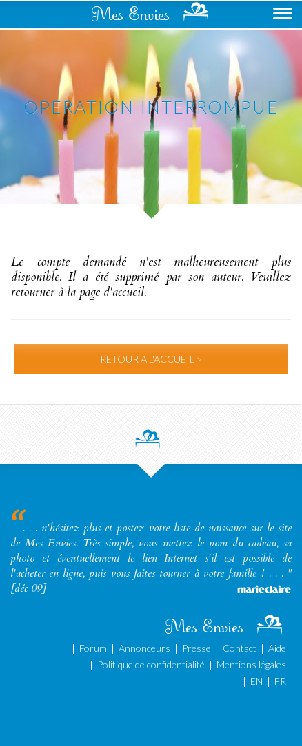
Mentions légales (251, 664)
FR (280, 681)
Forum (93, 648)
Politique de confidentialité (151, 664)
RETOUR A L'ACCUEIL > (151, 359)
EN (256, 681)
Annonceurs (144, 648)
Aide (277, 648)
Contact (239, 648)
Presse (196, 648)
